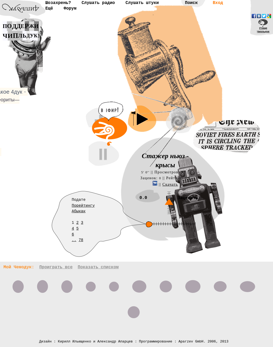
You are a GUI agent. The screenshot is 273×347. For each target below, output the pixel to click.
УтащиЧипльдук (263, 29)
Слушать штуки (142, 3)
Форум (70, 8)
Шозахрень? (58, 3)
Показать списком (98, 267)
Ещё (49, 8)
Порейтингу (83, 206)
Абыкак (79, 211)
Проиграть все (56, 267)
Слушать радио (98, 3)
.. (74, 240)
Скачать (170, 184)
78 (81, 240)
